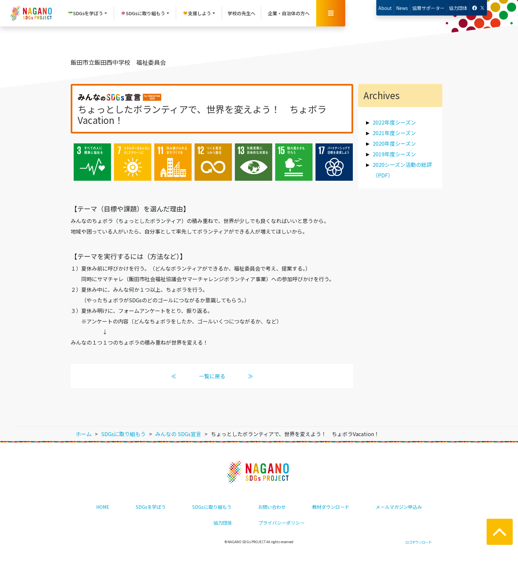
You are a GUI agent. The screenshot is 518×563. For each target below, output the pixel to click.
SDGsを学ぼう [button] (85, 13)
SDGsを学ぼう (151, 507)
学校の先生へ (241, 13)
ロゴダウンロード (418, 542)
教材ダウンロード (330, 507)
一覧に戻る (212, 376)
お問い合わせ (272, 507)
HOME (102, 507)
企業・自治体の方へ (289, 13)
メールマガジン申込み (399, 507)
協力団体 (458, 8)
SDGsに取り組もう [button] (143, 13)
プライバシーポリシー (281, 522)
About (385, 8)
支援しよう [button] (197, 13)
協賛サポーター (428, 8)
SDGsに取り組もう (212, 507)
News (402, 8)
